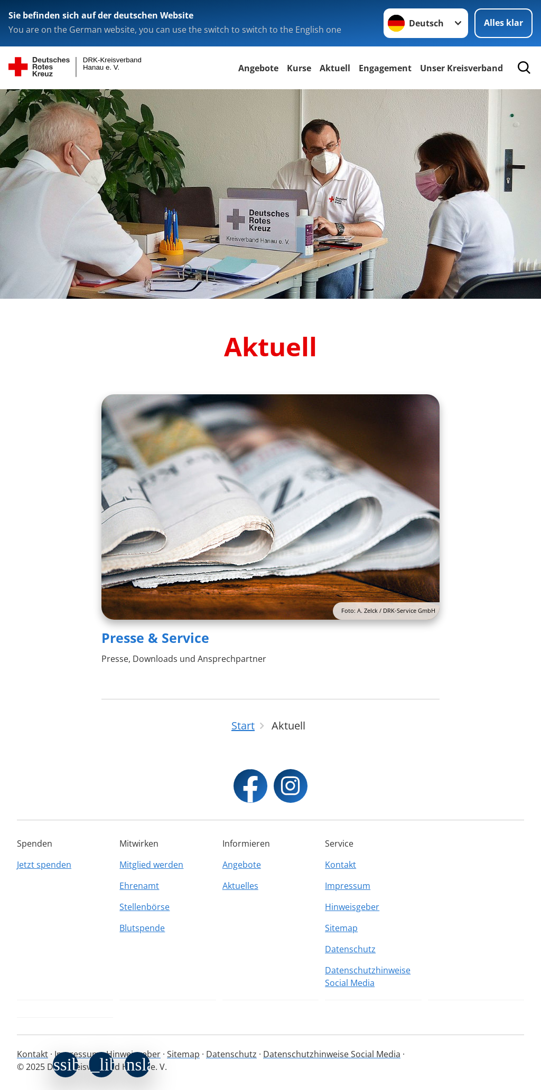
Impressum (347, 886)
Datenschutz (350, 949)
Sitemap (341, 928)
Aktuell (335, 68)
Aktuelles (240, 886)
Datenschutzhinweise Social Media (368, 976)
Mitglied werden (151, 864)
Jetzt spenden (44, 864)
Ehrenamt (139, 886)
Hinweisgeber (352, 907)
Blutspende (142, 928)
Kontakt (340, 864)
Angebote (258, 68)
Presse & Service (155, 638)
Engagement (385, 68)
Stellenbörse (144, 907)
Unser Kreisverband (461, 68)
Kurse (299, 68)
